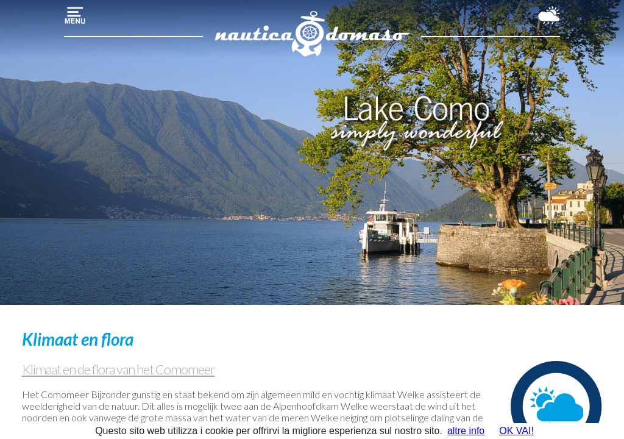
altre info (465, 431)
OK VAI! (516, 431)
